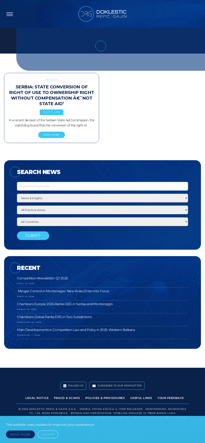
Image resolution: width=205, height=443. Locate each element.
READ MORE (51, 134)
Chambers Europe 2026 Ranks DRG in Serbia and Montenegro (65, 304)
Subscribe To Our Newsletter (117, 386)
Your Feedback (171, 398)
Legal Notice (37, 398)
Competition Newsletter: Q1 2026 (42, 278)
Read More (20, 434)
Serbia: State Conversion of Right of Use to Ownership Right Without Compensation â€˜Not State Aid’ (51, 95)
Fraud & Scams (67, 398)
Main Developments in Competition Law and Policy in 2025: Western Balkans (76, 330)
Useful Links (141, 398)
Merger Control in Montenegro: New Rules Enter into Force (63, 291)
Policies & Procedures (105, 398)
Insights (51, 80)
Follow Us (73, 386)
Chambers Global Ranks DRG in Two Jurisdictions (54, 317)
